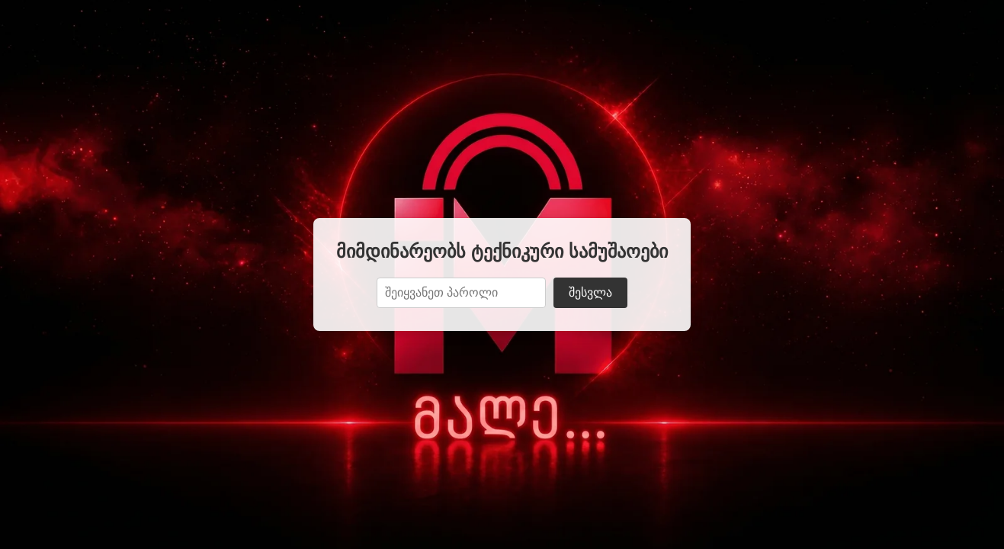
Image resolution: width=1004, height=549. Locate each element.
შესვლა (590, 292)
